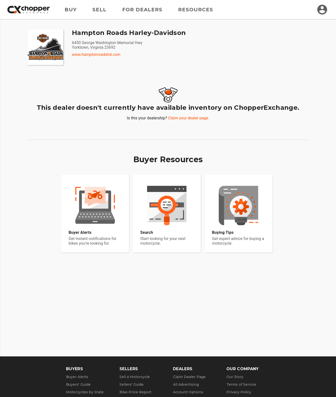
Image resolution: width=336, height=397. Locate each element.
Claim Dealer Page (189, 377)
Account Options (188, 392)
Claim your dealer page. (188, 118)
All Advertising (186, 384)
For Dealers (142, 10)
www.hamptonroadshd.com (96, 54)
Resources (195, 10)
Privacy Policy (238, 392)
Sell (99, 10)
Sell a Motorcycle (134, 377)
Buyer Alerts (77, 377)
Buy (71, 10)
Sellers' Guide (131, 384)
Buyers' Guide (78, 384)
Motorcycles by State (85, 392)
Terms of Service (241, 384)
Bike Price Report (135, 392)
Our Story (234, 377)
